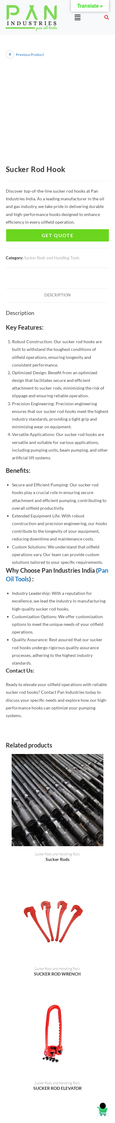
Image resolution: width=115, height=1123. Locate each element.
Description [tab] (57, 295)
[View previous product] (10, 54)
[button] (77, 17)
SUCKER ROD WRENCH (57, 973)
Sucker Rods (57, 859)
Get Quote (57, 235)
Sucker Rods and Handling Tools (52, 257)
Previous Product (30, 54)
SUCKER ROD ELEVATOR (57, 1088)
